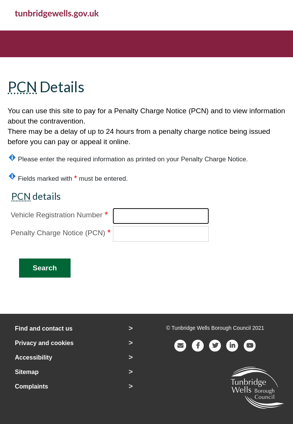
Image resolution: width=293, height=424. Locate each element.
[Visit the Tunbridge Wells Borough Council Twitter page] (215, 345)
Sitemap (27, 372)
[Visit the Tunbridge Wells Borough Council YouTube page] (250, 345)
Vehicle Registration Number (59, 214)
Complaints (31, 386)
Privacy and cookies (44, 343)
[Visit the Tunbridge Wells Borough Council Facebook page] (198, 345)
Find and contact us (43, 328)
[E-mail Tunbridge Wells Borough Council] (180, 345)
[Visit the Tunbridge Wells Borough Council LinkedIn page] (232, 345)
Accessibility (33, 357)
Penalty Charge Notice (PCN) (61, 232)
